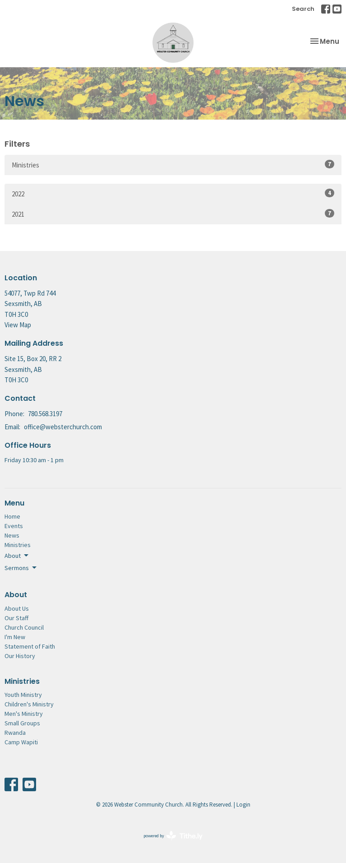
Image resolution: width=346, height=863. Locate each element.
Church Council (24, 627)
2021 (173, 213)
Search (303, 9)
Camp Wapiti (21, 742)
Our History (20, 656)
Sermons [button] (21, 567)
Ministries (173, 164)
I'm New (15, 637)
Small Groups (22, 723)
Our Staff (16, 618)
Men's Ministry (24, 714)
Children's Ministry (29, 704)
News (12, 535)
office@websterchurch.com (63, 426)
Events (14, 526)
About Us (17, 608)
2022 (173, 193)
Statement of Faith (30, 646)
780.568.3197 (45, 413)
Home (12, 516)
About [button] (17, 555)
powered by (173, 835)
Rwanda (15, 732)
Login (243, 804)
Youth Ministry (23, 695)
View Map (18, 324)
